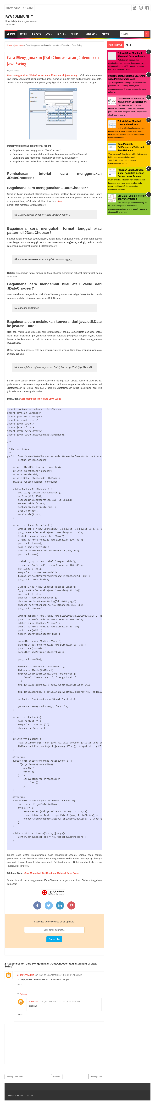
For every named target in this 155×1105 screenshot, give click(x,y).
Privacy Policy (13, 7)
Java (48, 34)
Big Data (36, 34)
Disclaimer (27, 7)
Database (90, 34)
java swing (14, 71)
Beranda (56, 1077)
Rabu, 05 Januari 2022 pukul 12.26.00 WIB (60, 1002)
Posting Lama (96, 1077)
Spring (74, 34)
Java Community (19, 16)
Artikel (23, 34)
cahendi (33, 1002)
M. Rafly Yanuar (25, 975)
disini (59, 201)
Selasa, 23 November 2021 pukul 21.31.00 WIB (58, 975)
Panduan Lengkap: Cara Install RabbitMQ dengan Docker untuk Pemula (130, 173)
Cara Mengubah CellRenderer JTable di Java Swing (51, 873)
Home (11, 34)
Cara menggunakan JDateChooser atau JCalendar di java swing (42, 75)
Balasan (24, 994)
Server (105, 34)
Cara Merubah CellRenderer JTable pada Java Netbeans (131, 147)
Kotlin (60, 34)
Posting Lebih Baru (15, 1077)
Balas (19, 985)
